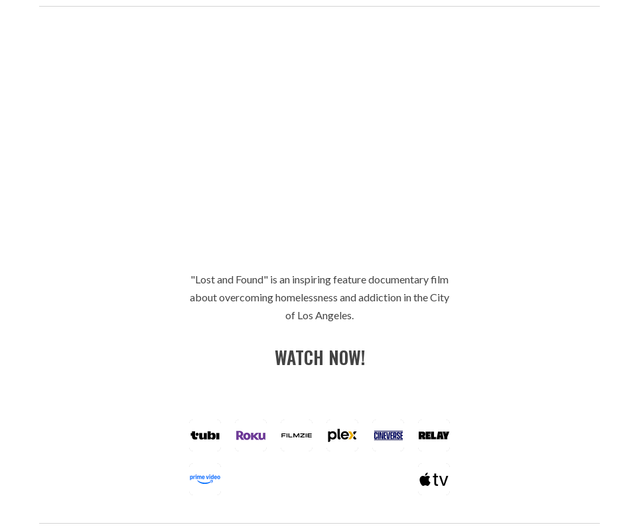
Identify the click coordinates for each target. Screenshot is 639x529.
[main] (320, 297)
